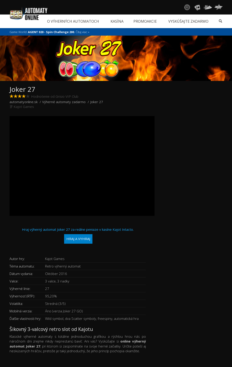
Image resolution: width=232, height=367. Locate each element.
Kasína (117, 21)
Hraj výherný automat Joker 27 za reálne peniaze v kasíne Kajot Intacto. (78, 235)
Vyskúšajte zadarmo (188, 21)
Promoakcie (145, 21)
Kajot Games (24, 106)
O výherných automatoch (73, 21)
